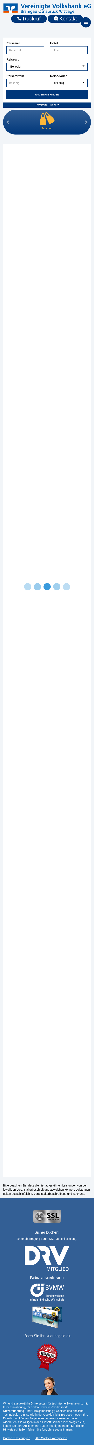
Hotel (54, 43)
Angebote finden (47, 94)
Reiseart (12, 59)
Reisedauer (58, 76)
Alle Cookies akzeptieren (51, 1440)
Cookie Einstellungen (16, 1440)
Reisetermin (15, 76)
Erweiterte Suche (47, 105)
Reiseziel (13, 43)
